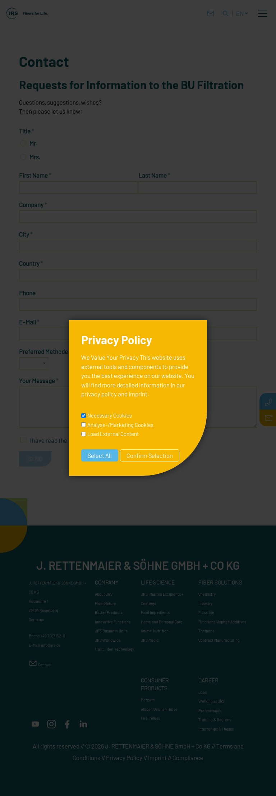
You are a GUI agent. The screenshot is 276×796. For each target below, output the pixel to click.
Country (31, 263)
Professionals (210, 710)
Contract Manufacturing (219, 640)
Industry (205, 603)
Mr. (33, 143)
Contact (45, 664)
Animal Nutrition (155, 630)
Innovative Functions (112, 621)
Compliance (187, 757)
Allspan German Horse (159, 709)
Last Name (154, 175)
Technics (206, 630)
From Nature (105, 603)
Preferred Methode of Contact (59, 351)
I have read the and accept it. (85, 440)
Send (35, 458)
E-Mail (29, 322)
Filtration (206, 612)
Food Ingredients (155, 612)
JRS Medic (150, 640)
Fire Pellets (150, 718)
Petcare (148, 699)
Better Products (109, 612)
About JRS (103, 594)
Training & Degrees (214, 719)
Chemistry (207, 594)
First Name (35, 175)
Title (26, 131)
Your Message (39, 380)
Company (33, 204)
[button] (262, 13)
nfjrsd (51, 645)
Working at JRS (211, 701)
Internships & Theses (216, 729)
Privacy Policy (124, 757)
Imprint (157, 757)
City (26, 234)
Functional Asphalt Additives (222, 621)
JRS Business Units (111, 630)
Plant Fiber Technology (114, 649)
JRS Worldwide (108, 640)
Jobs (202, 692)
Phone (27, 292)
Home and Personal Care (162, 621)
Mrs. (35, 156)
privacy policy (86, 440)
